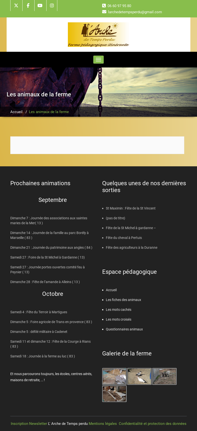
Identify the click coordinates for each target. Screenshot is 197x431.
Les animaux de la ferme (49, 112)
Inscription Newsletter (29, 423)
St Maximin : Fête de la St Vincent (131, 208)
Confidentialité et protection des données (152, 423)
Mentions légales (103, 423)
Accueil (16, 112)
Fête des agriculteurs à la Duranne (131, 247)
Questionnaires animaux (124, 329)
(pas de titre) (115, 218)
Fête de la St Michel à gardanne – (131, 228)
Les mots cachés (118, 310)
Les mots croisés (118, 319)
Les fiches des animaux (123, 300)
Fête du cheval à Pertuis (124, 238)
